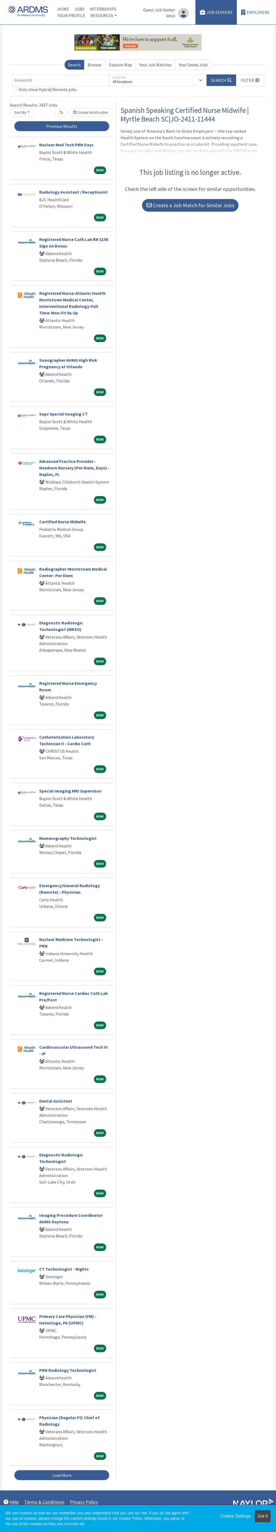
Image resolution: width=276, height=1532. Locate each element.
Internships (103, 9)
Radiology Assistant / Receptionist (73, 192)
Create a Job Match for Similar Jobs (190, 205)
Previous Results (61, 126)
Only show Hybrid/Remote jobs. (48, 89)
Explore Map (120, 64)
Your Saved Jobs (193, 64)
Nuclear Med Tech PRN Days (66, 144)
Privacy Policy (84, 1502)
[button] (250, 80)
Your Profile (71, 15)
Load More (62, 1475)
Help (11, 1502)
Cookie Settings (235, 1516)
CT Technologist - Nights (64, 1269)
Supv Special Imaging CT (63, 414)
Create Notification (90, 112)
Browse (95, 64)
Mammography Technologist (68, 838)
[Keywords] (60, 80)
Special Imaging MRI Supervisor (70, 791)
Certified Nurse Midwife (62, 521)
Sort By (20, 112)
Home (63, 9)
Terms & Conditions (44, 1502)
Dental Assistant (55, 1101)
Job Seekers (216, 12)
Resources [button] (101, 15)
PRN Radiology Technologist (67, 1370)
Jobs (79, 9)
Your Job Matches (155, 64)
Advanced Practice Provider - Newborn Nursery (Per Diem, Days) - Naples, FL (74, 468)
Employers (255, 12)
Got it (262, 1516)
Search (74, 64)
